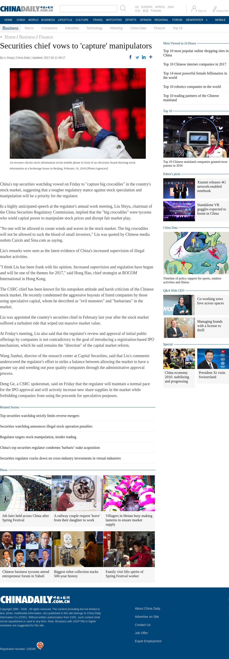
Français (156, 10)
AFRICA (160, 7)
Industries (72, 28)
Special (168, 344)
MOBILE (220, 20)
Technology (94, 28)
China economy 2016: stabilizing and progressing (177, 377)
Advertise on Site (147, 616)
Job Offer (141, 633)
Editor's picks (171, 174)
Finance (159, 28)
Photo (3, 470)
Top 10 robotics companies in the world (192, 87)
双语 (145, 10)
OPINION (145, 20)
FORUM (177, 20)
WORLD (33, 20)
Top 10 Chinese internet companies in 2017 (194, 64)
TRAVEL (98, 20)
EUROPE (147, 7)
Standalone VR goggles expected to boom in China (211, 209)
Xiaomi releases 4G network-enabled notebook (211, 186)
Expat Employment (148, 641)
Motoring (116, 28)
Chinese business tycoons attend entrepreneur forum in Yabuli (25, 574)
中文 (137, 10)
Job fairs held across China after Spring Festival (25, 518)
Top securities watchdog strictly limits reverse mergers (39, 416)
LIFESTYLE (65, 20)
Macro (29, 28)
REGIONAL (161, 20)
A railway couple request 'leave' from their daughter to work (77, 518)
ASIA (171, 7)
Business (27, 36)
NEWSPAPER (194, 20)
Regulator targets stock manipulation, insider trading (38, 437)
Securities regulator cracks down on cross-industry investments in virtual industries (60, 458)
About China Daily (147, 608)
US (137, 7)
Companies (49, 28)
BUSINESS (48, 20)
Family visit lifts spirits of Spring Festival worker (124, 574)
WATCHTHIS (114, 20)
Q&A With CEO (173, 290)
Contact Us (143, 625)
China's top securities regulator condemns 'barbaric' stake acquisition (50, 448)
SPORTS (130, 20)
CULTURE (82, 20)
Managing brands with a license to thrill (210, 326)
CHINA (21, 20)
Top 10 (178, 28)
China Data (138, 28)
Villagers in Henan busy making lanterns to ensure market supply (129, 520)
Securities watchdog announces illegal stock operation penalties (46, 426)
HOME (8, 20)
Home (10, 36)
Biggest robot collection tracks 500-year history (76, 574)
